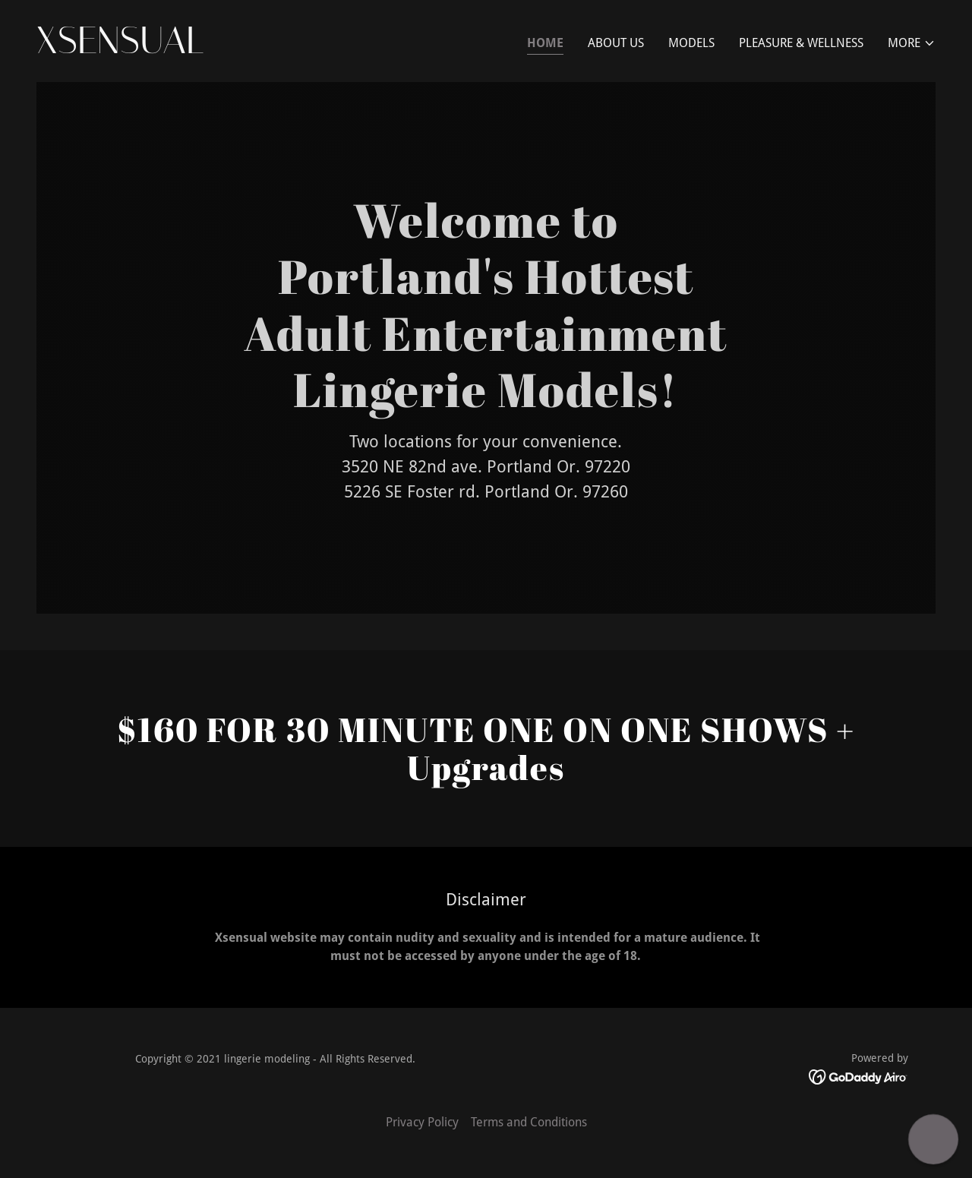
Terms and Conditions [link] (529, 1122)
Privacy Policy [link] (422, 1122)
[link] (255, 49)
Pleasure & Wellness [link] (801, 43)
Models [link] (691, 43)
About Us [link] (616, 43)
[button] (912, 43)
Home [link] (545, 43)
